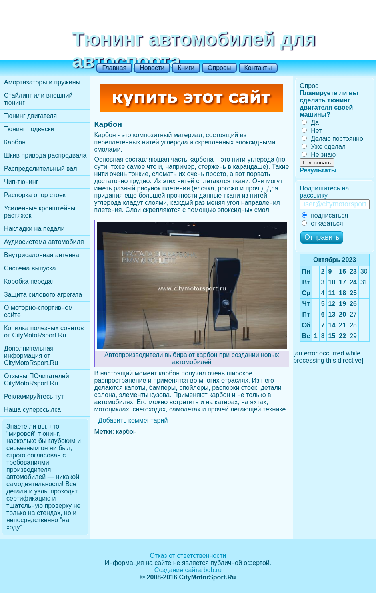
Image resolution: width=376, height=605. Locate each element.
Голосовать (317, 163)
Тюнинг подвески (29, 129)
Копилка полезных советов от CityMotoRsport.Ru (44, 332)
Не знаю (319, 154)
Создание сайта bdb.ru (188, 570)
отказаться (322, 223)
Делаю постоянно (332, 138)
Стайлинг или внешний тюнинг (38, 99)
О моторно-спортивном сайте (38, 311)
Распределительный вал (40, 168)
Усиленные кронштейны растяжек (40, 212)
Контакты (258, 67)
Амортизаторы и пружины (42, 82)
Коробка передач (29, 281)
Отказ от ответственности (188, 555)
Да (310, 122)
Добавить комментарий (133, 420)
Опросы (219, 67)
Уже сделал (324, 146)
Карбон (15, 142)
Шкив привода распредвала (45, 155)
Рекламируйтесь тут (34, 396)
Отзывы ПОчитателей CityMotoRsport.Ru (36, 380)
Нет (312, 130)
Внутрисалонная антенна (41, 255)
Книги (186, 67)
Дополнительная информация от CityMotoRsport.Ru (31, 355)
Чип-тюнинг (21, 181)
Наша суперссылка (32, 409)
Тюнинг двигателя (30, 115)
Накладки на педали (34, 228)
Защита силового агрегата (43, 294)
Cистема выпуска (30, 268)
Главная (114, 67)
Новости (152, 67)
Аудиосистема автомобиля (44, 241)
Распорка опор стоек (35, 195)
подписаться (325, 215)
